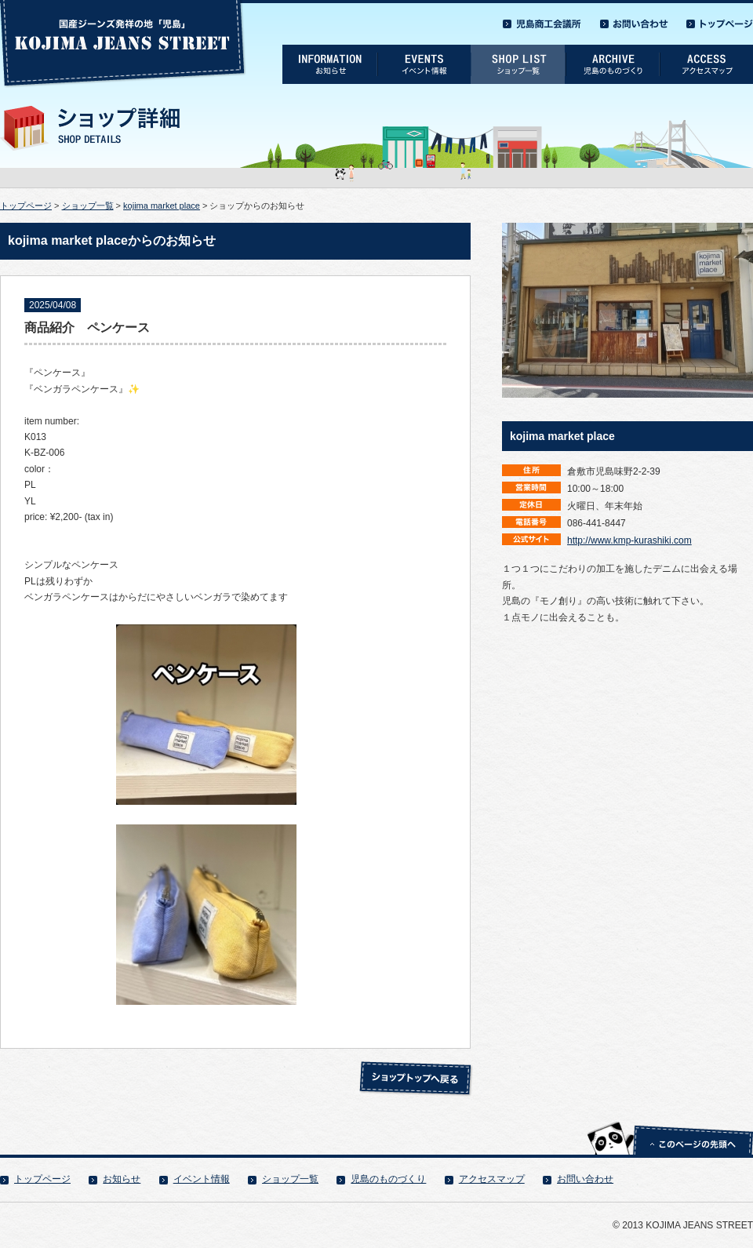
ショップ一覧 (88, 205)
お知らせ (121, 1178)
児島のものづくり (388, 1178)
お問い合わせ (585, 1178)
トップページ (26, 205)
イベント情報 (201, 1178)
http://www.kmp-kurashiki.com (629, 540)
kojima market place (161, 205)
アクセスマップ (492, 1178)
